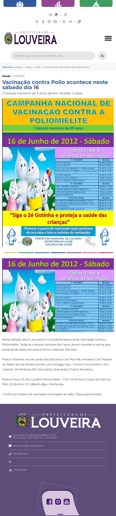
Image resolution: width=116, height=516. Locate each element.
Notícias (28, 67)
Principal (17, 67)
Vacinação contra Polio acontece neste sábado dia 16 (66, 67)
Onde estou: (7, 67)
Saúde (37, 67)
